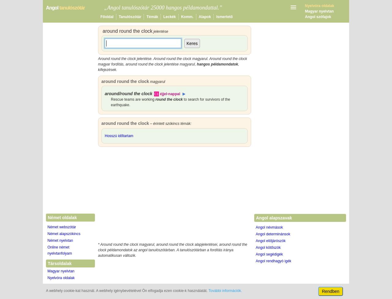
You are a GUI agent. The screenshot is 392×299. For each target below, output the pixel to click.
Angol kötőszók (268, 247)
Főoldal (107, 17)
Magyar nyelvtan (319, 11)
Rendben (330, 291)
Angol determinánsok (273, 234)
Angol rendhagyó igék (273, 261)
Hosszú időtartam (119, 136)
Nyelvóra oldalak (61, 278)
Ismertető (224, 17)
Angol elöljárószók (270, 241)
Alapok (205, 17)
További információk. (225, 291)
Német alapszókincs (63, 234)
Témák (152, 17)
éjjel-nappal (170, 94)
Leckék (169, 17)
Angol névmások (269, 227)
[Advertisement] (174, 196)
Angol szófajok (318, 17)
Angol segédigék (269, 254)
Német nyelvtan (60, 240)
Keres (192, 43)
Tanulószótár (130, 17)
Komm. (187, 17)
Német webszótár (61, 227)
